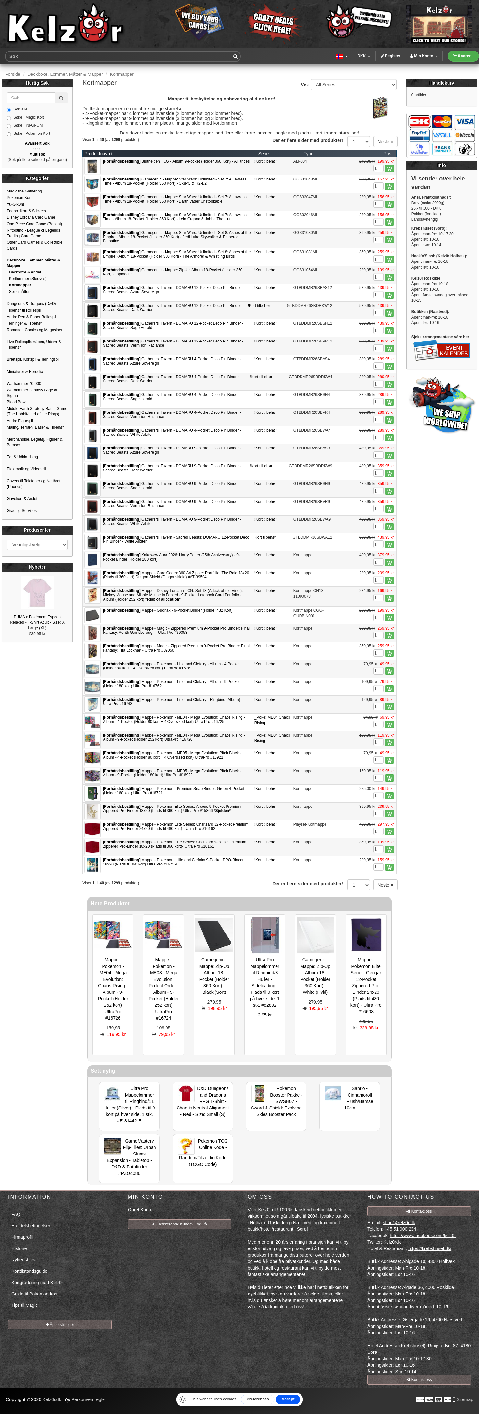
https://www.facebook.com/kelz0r (423, 1235)
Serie (263, 153)
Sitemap (465, 1399)
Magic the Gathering (24, 191)
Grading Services (22, 510)
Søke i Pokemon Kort (28, 133)
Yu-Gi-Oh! (15, 204)
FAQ (15, 1214)
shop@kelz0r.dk (399, 1222)
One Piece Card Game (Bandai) (34, 224)
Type (308, 153)
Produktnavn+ (98, 153)
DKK (363, 56)
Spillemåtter (18, 291)
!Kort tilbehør (265, 161)
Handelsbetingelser (30, 1225)
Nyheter (37, 567)
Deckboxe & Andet (24, 272)
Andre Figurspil (20, 421)
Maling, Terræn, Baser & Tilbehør (35, 427)
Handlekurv (441, 83)
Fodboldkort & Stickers (26, 211)
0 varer (462, 56)
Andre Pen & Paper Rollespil (31, 317)
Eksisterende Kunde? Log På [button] (179, 1224)
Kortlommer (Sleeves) (27, 278)
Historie (19, 1248)
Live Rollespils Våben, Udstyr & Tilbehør (34, 345)
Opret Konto (140, 1209)
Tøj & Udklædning (22, 457)
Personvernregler (85, 1399)
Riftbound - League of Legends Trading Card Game (33, 233)
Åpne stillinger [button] (60, 1324)
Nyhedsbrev (23, 1259)
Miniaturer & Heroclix (25, 371)
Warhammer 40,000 (24, 383)
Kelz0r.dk (52, 1399)
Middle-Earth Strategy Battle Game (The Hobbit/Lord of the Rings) (37, 411)
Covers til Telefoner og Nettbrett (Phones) (34, 484)
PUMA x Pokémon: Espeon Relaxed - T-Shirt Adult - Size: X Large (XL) (37, 622)
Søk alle (17, 109)
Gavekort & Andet (22, 498)
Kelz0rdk (392, 1242)
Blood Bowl (16, 402)
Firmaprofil (22, 1237)
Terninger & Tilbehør (24, 323)
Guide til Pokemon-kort (34, 1293)
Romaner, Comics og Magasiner (34, 330)
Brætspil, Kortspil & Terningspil (33, 359)
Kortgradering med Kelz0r (37, 1282)
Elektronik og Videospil (26, 469)
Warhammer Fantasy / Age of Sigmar (32, 393)
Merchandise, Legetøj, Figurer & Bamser (34, 442)
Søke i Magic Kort (25, 117)
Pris (387, 153)
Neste (385, 141)
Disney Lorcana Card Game (31, 217)
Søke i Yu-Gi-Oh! (25, 125)
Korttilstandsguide (29, 1271)
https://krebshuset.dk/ (429, 1248)
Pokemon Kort (19, 197)
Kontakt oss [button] (419, 1211)
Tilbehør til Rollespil (24, 310)
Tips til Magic (24, 1305)
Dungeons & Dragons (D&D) (31, 303)
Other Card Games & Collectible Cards (34, 245)
